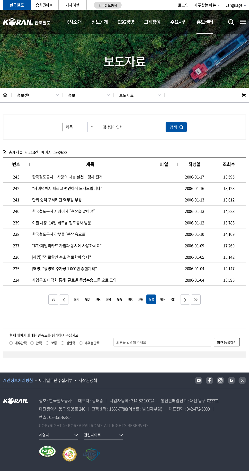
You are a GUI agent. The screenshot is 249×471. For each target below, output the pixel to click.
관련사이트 (92, 435)
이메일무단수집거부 (56, 380)
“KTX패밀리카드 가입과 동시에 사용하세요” (67, 245)
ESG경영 (125, 21)
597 (140, 299)
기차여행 (72, 5)
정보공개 (99, 21)
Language (233, 5)
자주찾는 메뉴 (205, 5)
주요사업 (178, 21)
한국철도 (17, 5)
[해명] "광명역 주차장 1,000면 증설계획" (64, 268)
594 (108, 299)
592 (87, 299)
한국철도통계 (107, 5)
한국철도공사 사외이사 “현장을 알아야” (63, 211)
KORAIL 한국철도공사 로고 (26, 22)
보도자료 (126, 95)
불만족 (70, 343)
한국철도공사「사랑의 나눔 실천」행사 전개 (67, 177)
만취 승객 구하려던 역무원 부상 (57, 200)
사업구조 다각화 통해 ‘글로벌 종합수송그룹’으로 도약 (74, 280)
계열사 (44, 435)
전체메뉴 (243, 22)
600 (172, 299)
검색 (173, 127)
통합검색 (231, 22)
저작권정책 (88, 380)
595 (119, 299)
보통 (54, 343)
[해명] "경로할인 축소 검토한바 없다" (61, 257)
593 (98, 299)
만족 (39, 343)
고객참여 (152, 21)
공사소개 (73, 21)
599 (162, 299)
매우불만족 (92, 343)
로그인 (183, 5)
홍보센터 (204, 21)
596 (130, 299)
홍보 (71, 95)
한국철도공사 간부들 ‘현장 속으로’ (59, 234)
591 (76, 299)
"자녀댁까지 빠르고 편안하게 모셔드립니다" (67, 188)
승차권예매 (44, 5)
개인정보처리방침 (18, 380)
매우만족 (21, 343)
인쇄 (244, 95)
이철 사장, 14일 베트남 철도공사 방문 (61, 223)
